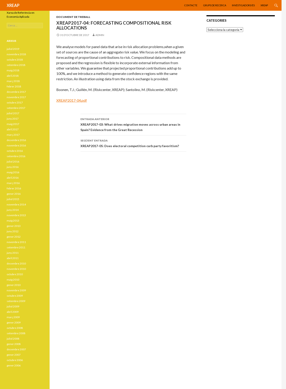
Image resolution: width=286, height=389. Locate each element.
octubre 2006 (15, 360)
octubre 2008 (15, 328)
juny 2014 (13, 209)
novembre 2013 (16, 215)
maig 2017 (13, 124)
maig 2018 (13, 70)
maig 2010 (13, 279)
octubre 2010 (15, 274)
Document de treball (73, 17)
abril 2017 (13, 129)
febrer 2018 (14, 86)
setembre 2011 (16, 247)
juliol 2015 (13, 199)
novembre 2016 (16, 145)
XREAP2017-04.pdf (71, 100)
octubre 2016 (15, 150)
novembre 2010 (16, 269)
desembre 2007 (16, 349)
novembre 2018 (16, 54)
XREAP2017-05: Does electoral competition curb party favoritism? (133, 143)
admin (99, 35)
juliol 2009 (13, 306)
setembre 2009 (16, 301)
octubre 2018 (15, 59)
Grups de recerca (214, 5)
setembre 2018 (16, 65)
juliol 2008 (13, 338)
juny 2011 (13, 252)
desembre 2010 (16, 263)
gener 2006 (14, 365)
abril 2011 (13, 258)
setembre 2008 (16, 333)
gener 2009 (14, 322)
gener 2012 (14, 236)
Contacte (190, 5)
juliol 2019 (13, 49)
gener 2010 (14, 285)
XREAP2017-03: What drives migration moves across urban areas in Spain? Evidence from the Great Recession (133, 124)
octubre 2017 (15, 102)
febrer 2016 (14, 188)
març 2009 (13, 317)
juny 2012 (13, 231)
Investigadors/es (243, 5)
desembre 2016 (16, 140)
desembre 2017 (16, 91)
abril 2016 (13, 177)
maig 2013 (13, 220)
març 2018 (13, 81)
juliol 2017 (13, 113)
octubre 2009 (15, 295)
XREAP (13, 5)
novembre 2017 (16, 97)
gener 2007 (14, 354)
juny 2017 (13, 118)
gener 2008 (14, 344)
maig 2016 (13, 172)
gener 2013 (14, 226)
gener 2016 (14, 193)
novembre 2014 (16, 204)
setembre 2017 (16, 108)
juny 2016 (13, 167)
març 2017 (13, 134)
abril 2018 (13, 75)
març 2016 (13, 183)
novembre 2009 (16, 290)
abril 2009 (13, 311)
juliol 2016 (13, 161)
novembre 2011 (16, 242)
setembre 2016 (16, 156)
